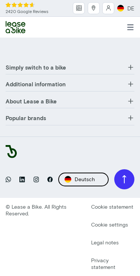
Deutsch (80, 179)
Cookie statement (112, 206)
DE (125, 8)
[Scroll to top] (124, 179)
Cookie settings (109, 224)
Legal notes (105, 242)
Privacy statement (103, 263)
